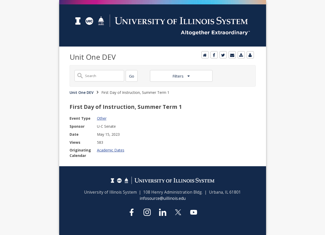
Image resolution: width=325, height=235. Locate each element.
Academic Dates (110, 150)
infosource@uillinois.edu (163, 198)
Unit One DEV (82, 92)
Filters (178, 76)
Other (102, 118)
